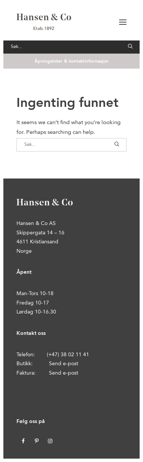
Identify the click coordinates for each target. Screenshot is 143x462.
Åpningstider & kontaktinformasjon (71, 61)
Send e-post (63, 363)
